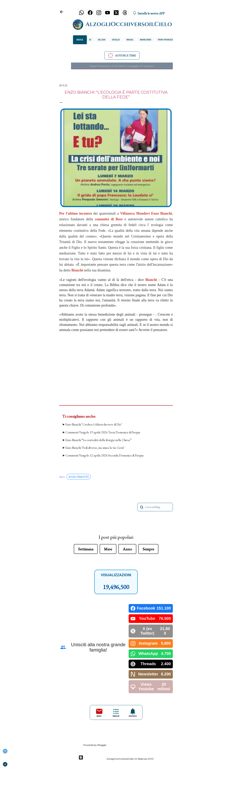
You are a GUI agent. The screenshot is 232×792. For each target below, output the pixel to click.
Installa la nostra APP (149, 13)
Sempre (148, 549)
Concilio (90, 40)
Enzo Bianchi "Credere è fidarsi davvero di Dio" (93, 424)
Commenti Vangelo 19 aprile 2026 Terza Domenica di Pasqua (102, 432)
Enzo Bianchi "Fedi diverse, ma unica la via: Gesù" (94, 448)
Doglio (119, 40)
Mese (108, 549)
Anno (127, 549)
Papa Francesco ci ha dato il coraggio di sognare (122, 66)
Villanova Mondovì (135, 213)
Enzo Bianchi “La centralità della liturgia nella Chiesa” (98, 440)
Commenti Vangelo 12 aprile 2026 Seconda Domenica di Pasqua (104, 455)
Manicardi (148, 40)
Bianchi (77, 270)
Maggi (133, 40)
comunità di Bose (109, 219)
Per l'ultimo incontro (75, 213)
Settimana (85, 549)
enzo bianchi (79, 477)
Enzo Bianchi (161, 213)
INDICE (80, 40)
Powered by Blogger (93, 757)
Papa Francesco (170, 40)
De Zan (105, 40)
